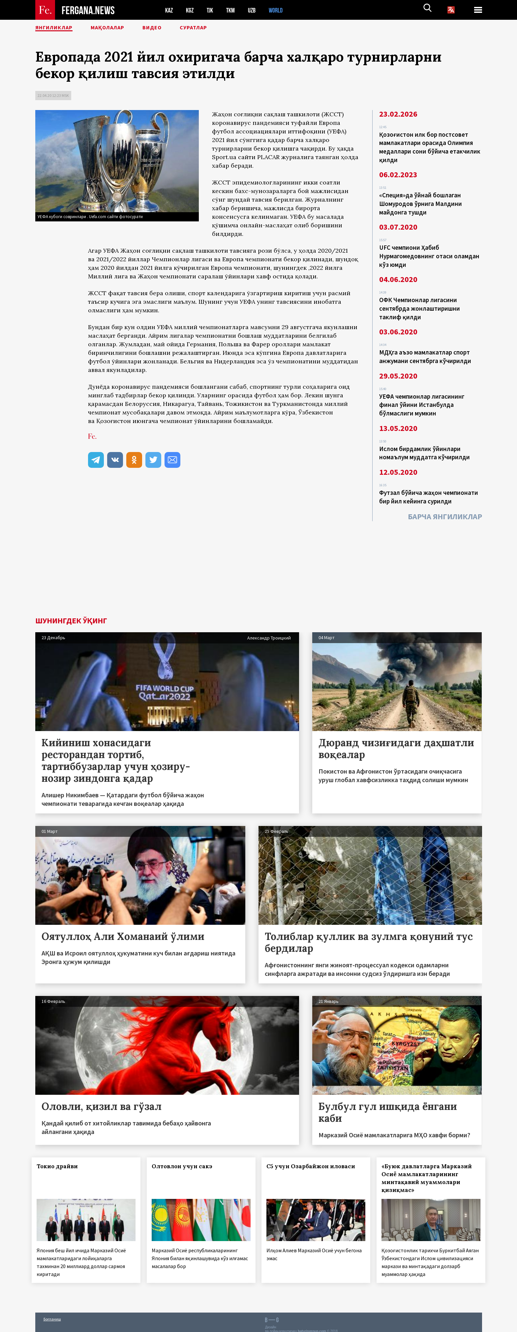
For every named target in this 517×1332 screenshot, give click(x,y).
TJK (212, 10)
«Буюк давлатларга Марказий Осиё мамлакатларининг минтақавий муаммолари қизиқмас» (430, 1166)
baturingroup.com (312, 1325)
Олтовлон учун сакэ (185, 1154)
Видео (172, 28)
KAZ (169, 10)
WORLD (281, 10)
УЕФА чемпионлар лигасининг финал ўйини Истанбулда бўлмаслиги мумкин (422, 396)
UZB (256, 10)
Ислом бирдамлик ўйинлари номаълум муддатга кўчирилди (424, 443)
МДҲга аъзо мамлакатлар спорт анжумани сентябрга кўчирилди (425, 349)
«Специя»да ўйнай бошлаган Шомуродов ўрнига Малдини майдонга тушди (420, 201)
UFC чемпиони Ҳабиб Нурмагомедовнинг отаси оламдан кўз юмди (429, 252)
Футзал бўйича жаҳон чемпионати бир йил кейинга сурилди (428, 486)
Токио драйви (60, 1154)
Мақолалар (121, 28)
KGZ (191, 10)
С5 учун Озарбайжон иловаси (314, 1154)
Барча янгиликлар (445, 504)
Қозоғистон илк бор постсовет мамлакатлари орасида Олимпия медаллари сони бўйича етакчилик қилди (429, 146)
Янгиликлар (58, 28)
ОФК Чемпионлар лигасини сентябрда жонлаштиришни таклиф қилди (419, 302)
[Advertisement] (258, 555)
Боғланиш (52, 1312)
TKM (234, 10)
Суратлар (218, 28)
